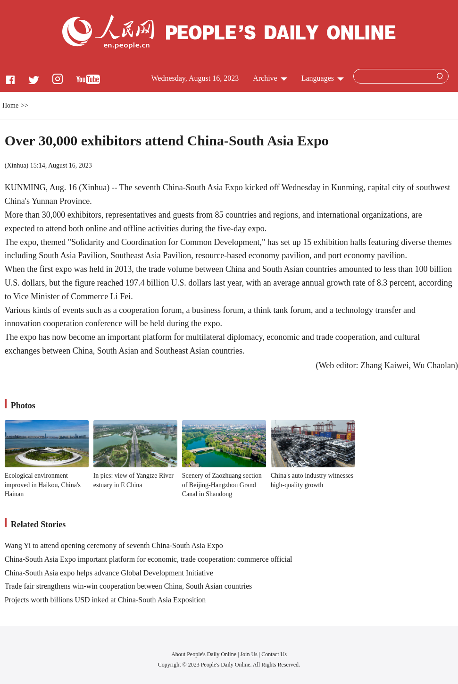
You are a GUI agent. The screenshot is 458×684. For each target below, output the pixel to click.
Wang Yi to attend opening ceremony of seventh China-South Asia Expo (114, 545)
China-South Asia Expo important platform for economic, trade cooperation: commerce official (148, 559)
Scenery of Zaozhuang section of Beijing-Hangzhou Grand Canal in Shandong (222, 485)
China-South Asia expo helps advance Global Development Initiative (109, 573)
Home (10, 105)
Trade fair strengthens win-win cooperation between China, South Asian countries (128, 586)
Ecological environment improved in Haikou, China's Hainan (43, 485)
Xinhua (16, 165)
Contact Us (274, 654)
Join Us (249, 654)
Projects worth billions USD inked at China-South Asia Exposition (105, 600)
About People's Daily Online (203, 654)
